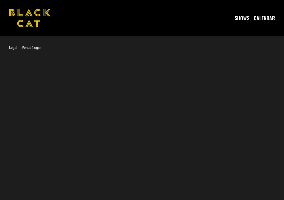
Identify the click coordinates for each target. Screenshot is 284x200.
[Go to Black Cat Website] (29, 18)
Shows (242, 18)
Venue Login (31, 47)
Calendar (264, 18)
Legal (13, 47)
